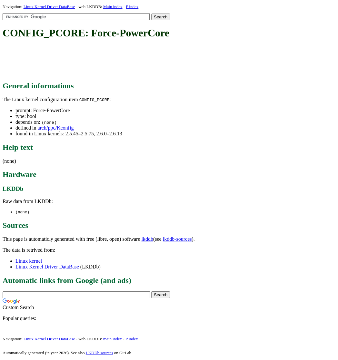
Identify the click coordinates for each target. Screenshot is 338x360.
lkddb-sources (177, 239)
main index (112, 339)
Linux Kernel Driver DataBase (49, 6)
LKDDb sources (99, 353)
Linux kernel (28, 261)
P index (132, 6)
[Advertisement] (120, 60)
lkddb (147, 239)
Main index (113, 6)
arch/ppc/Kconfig (55, 128)
